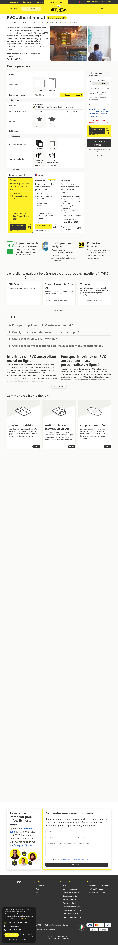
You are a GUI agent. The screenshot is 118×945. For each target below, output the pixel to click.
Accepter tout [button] (11, 935)
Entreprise (39, 885)
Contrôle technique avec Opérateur (52, 159)
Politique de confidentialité (59, 938)
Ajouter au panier (99, 143)
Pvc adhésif (38, 104)
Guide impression (68, 889)
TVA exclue (101, 83)
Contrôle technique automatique (39, 159)
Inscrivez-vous (91, 2)
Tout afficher (59, 310)
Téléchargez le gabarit (71, 95)
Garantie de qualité (69, 914)
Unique (52, 144)
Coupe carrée (39, 121)
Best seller (13, 2)
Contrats (49, 936)
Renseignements (68, 896)
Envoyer (76, 864)
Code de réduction (69, 903)
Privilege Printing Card (70, 910)
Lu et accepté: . (68, 859)
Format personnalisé (18, 95)
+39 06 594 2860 (95, 889)
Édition (39, 2)
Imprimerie (27, 2)
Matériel (20, 106)
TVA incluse (101, 80)
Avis (36, 889)
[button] (5, 923)
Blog (37, 892)
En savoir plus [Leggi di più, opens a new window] (22, 918)
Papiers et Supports (69, 892)
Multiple (39, 144)
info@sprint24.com (21, 845)
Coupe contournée (52, 121)
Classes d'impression (70, 906)
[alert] (19, 925)
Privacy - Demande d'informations (74, 859)
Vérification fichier (20, 159)
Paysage (39, 84)
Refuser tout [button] (27, 935)
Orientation (14, 84)
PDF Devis (99, 155)
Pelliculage (14, 131)
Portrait (52, 84)
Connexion (105, 2)
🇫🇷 (80, 2)
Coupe (20, 121)
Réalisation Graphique (70, 917)
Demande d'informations (98, 885)
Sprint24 (59, 9)
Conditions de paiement (62, 936)
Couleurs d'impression (20, 111)
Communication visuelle (56, 2)
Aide (102, 8)
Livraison (20, 175)
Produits (13, 8)
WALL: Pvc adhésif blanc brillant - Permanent (54, 107)
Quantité (13, 74)
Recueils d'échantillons (70, 899)
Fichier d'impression (20, 144)
